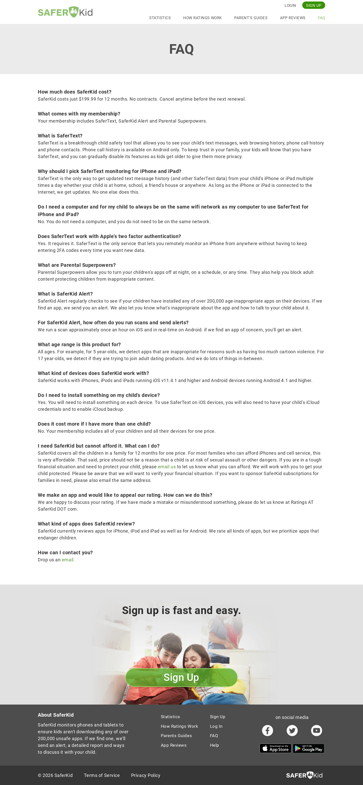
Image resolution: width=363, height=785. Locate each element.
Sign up (313, 5)
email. (68, 559)
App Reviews (293, 18)
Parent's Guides (250, 18)
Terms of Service (102, 775)
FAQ (321, 18)
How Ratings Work (202, 18)
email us (167, 466)
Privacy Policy (146, 775)
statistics (160, 18)
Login (290, 5)
